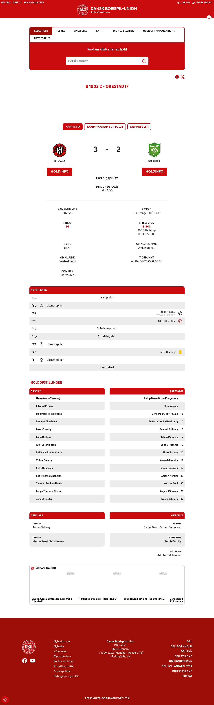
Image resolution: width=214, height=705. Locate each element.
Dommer (67, 271)
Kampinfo (73, 127)
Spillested (146, 223)
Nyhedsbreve (62, 641)
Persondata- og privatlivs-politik (107, 698)
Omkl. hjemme (146, 244)
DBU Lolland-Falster (177, 666)
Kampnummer (67, 209)
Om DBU (5, 3)
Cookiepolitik (62, 671)
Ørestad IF (154, 161)
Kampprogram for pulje (105, 127)
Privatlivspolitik (63, 666)
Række (146, 209)
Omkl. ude (67, 257)
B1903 (146, 227)
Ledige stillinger (64, 661)
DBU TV (17, 3)
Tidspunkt (146, 257)
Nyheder (59, 646)
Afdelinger (60, 651)
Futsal (187, 676)
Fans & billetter (34, 3)
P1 (67, 227)
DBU (189, 641)
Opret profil (202, 2)
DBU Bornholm (181, 646)
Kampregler (139, 127)
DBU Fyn (186, 651)
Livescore (42, 38)
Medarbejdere (62, 656)
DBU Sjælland (182, 671)
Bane (67, 244)
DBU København (180, 661)
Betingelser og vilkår (66, 676)
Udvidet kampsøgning (159, 31)
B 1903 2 (59, 161)
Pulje (67, 223)
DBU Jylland (183, 656)
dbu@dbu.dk (122, 656)
